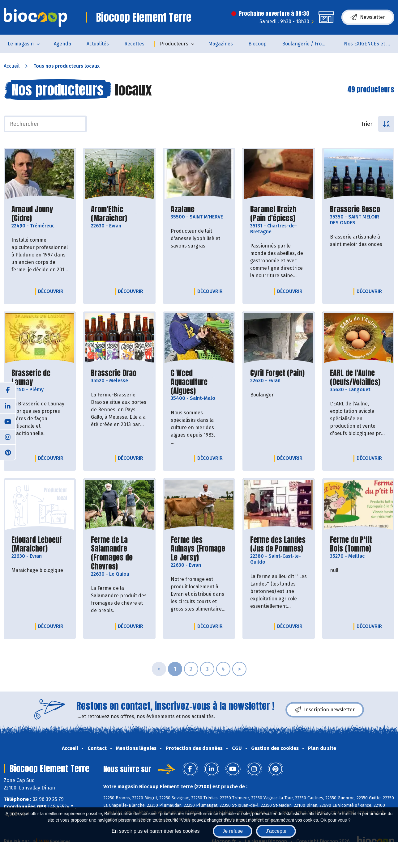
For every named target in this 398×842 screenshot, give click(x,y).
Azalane (183, 209)
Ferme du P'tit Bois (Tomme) (358, 544)
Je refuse (232, 831)
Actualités (98, 44)
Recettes (134, 44)
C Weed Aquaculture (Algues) (199, 382)
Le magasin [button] (21, 44)
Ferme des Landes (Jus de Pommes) (278, 544)
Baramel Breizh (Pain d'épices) (278, 214)
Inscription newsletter (325, 710)
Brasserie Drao (113, 373)
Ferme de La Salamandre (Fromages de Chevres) (119, 553)
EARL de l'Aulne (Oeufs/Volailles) (358, 378)
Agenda (62, 44)
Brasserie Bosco (355, 209)
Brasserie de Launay (39, 378)
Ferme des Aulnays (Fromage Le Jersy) (199, 548)
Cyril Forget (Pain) (277, 373)
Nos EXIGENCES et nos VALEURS (371, 44)
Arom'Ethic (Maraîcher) (119, 214)
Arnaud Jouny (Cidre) (39, 214)
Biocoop (257, 44)
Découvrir (52, 291)
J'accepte (276, 831)
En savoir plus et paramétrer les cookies (156, 831)
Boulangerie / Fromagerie (309, 44)
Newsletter (368, 17)
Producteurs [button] (174, 44)
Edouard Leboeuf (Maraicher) (39, 544)
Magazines (220, 44)
